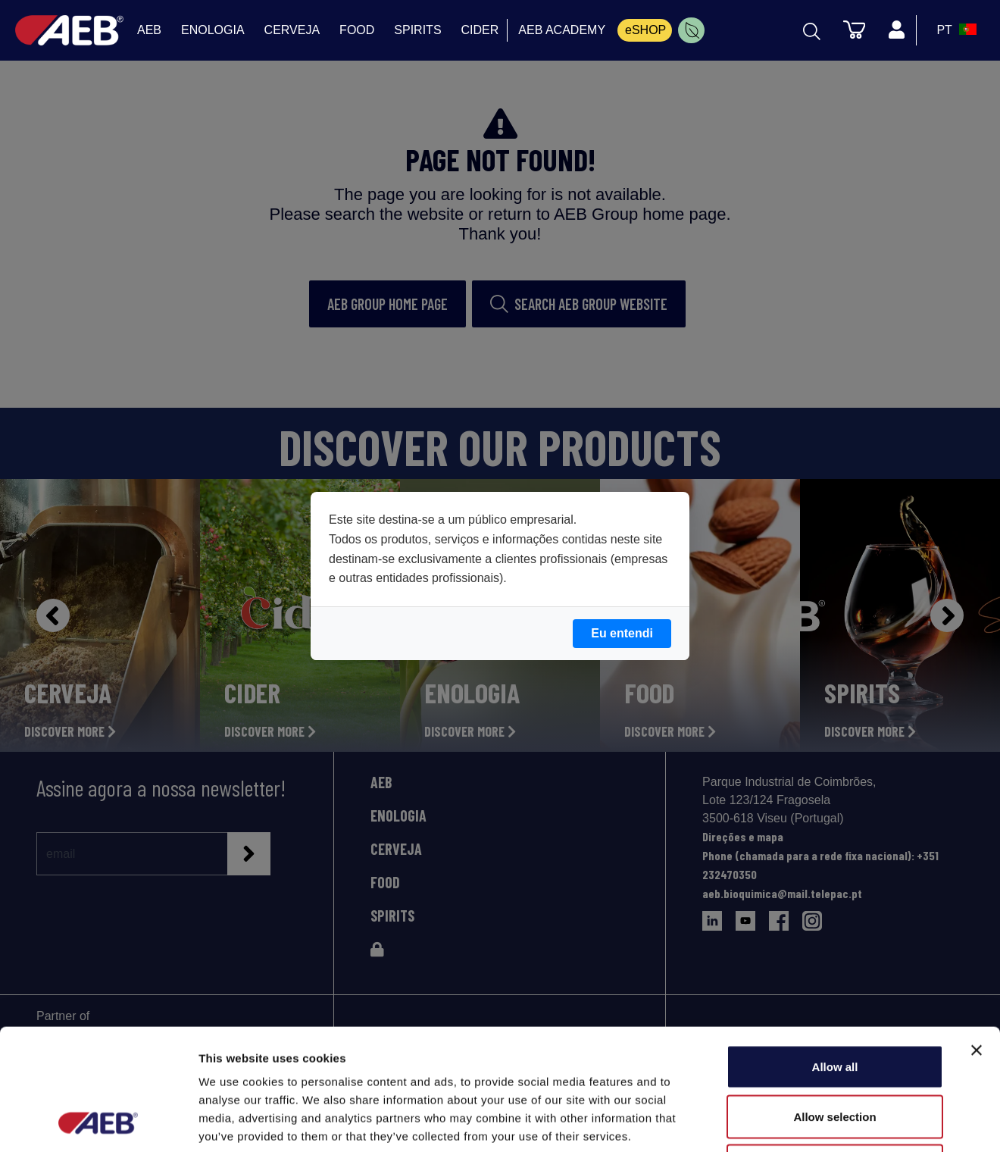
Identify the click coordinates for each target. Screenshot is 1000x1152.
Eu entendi (622, 633)
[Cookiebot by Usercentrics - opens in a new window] (98, 1122)
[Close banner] (976, 936)
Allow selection (834, 1003)
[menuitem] (691, 30)
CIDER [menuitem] (480, 29)
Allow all (835, 953)
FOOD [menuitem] (356, 29)
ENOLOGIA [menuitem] (213, 29)
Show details (795, 1122)
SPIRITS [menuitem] (417, 29)
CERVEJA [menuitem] (292, 29)
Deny (835, 1052)
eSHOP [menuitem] (645, 29)
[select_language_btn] (954, 30)
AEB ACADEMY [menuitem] (561, 29)
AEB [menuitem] (149, 29)
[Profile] (896, 30)
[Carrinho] (854, 28)
